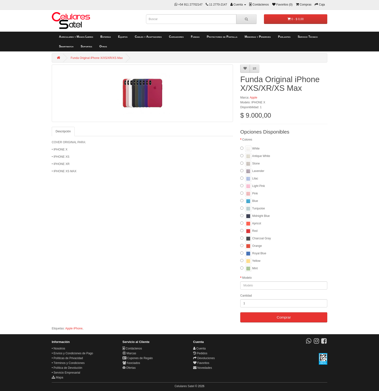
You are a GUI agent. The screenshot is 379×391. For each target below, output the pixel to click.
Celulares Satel (184, 386)
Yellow (250, 261)
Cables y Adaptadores (148, 36)
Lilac (249, 179)
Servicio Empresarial (67, 372)
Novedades (202, 368)
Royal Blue (253, 253)
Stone (250, 164)
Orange (251, 246)
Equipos (123, 36)
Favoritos (201, 363)
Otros (103, 46)
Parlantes (284, 36)
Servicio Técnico (308, 36)
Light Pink (252, 186)
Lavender (252, 171)
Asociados (131, 363)
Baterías (105, 36)
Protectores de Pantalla (222, 36)
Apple (253, 97)
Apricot (250, 223)
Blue (249, 201)
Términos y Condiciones (69, 363)
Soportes (86, 46)
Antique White (255, 156)
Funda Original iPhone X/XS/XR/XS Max (97, 58)
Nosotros (59, 348)
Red (248, 231)
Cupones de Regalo (138, 358)
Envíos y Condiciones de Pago (73, 353)
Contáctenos (132, 348)
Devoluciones (204, 358)
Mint (249, 268)
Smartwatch (66, 46)
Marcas (129, 353)
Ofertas (129, 368)
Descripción (63, 131)
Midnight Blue (255, 216)
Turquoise (252, 209)
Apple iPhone (73, 328)
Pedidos (200, 353)
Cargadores (176, 36)
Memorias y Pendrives (258, 36)
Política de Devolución (68, 368)
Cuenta (199, 348)
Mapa (57, 377)
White (250, 149)
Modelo (247, 277)
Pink (249, 194)
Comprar (284, 317)
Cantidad (246, 295)
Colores (247, 139)
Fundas (195, 36)
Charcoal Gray (255, 238)
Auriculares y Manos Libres (76, 36)
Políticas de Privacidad (68, 358)
